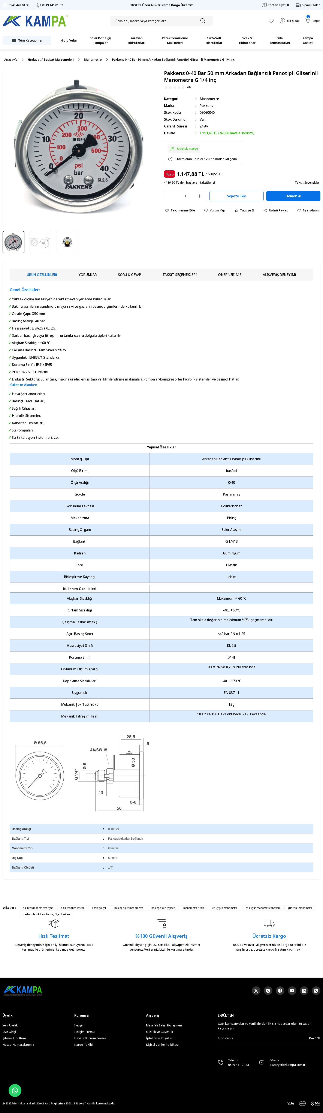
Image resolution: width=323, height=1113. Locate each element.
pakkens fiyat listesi (72, 908)
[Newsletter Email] (269, 1038)
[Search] (161, 21)
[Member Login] (289, 21)
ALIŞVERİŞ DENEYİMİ (279, 274)
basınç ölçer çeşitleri (163, 908)
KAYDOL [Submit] (314, 1038)
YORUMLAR (88, 274)
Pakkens (206, 105)
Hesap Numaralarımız (18, 1045)
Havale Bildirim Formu (90, 1038)
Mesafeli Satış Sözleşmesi (164, 1025)
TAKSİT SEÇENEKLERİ (180, 274)
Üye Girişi (9, 1032)
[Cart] (312, 21)
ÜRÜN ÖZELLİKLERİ (42, 274)
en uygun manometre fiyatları (263, 908)
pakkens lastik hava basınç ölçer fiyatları (46, 914)
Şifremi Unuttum (14, 1038)
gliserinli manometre (300, 908)
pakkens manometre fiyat (37, 908)
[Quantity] (185, 196)
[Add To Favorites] (180, 210)
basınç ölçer (99, 908)
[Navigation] (27, 40)
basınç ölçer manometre (128, 908)
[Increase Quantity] (202, 196)
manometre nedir (193, 908)
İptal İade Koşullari (159, 1038)
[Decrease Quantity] (168, 196)
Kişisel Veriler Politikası (162, 1045)
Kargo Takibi (83, 1045)
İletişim (79, 1025)
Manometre (209, 98)
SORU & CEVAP (129, 274)
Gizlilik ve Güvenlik (159, 1032)
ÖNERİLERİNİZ (230, 274)
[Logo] (36, 21)
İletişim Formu (84, 1032)
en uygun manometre (225, 908)
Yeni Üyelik (10, 1025)
